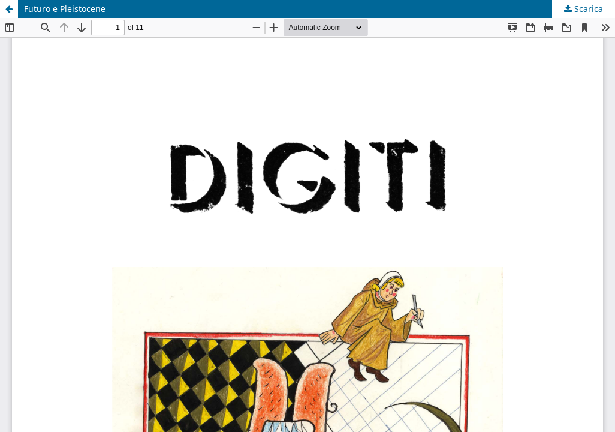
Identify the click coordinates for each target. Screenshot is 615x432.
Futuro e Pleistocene (64, 8)
